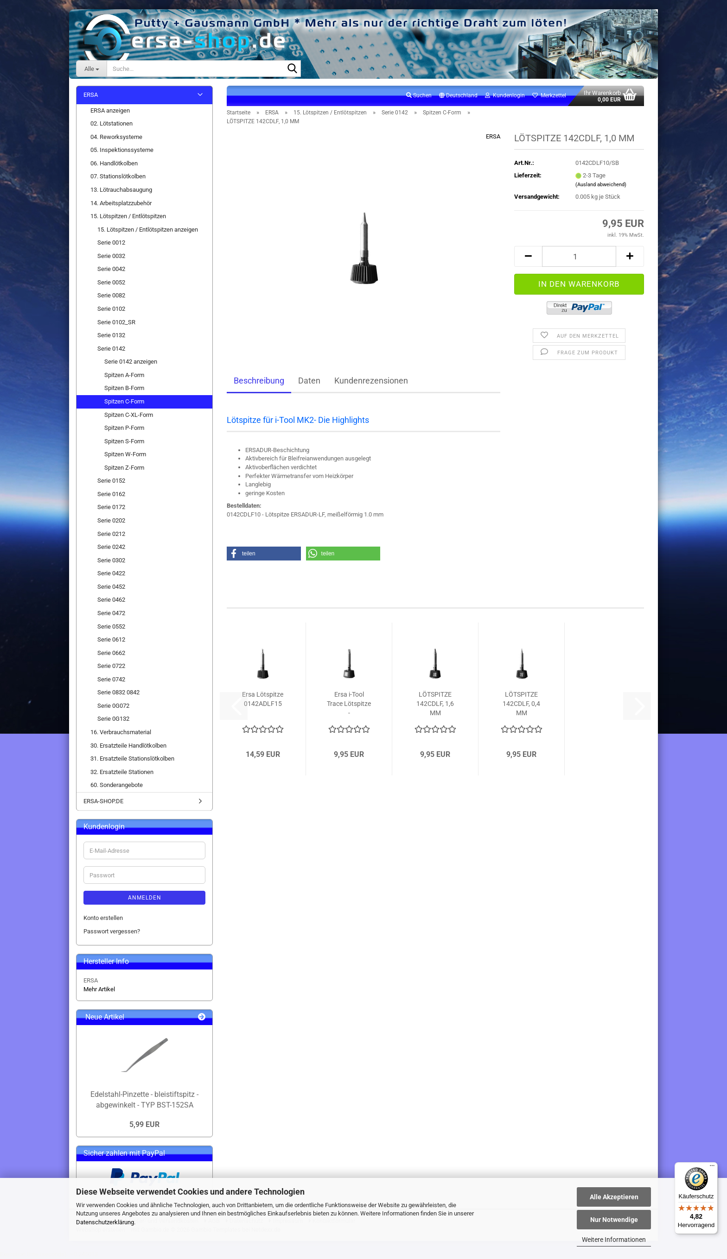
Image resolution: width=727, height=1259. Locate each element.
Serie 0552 (111, 626)
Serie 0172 (111, 507)
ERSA (493, 136)
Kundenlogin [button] (505, 95)
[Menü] (712, 1167)
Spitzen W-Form (125, 454)
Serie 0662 (111, 652)
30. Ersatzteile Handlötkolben (128, 745)
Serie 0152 (111, 480)
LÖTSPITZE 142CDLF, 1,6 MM (435, 704)
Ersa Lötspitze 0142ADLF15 (262, 699)
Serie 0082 (111, 295)
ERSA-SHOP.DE (103, 801)
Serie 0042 (111, 268)
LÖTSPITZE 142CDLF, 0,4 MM (521, 704)
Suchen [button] (419, 95)
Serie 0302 (111, 560)
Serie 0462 (111, 599)
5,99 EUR (144, 1124)
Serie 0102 (111, 308)
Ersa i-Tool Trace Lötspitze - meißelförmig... (349, 704)
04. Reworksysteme (116, 136)
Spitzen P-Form (124, 427)
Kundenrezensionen (371, 380)
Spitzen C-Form (124, 401)
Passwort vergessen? (111, 931)
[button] (458, 96)
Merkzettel (549, 95)
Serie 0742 (111, 679)
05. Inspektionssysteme (121, 149)
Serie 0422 (111, 573)
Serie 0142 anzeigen (130, 361)
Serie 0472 (111, 613)
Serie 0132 (111, 335)
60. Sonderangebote (116, 784)
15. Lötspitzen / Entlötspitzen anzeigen (147, 229)
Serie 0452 (111, 586)
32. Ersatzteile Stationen (121, 771)
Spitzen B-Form (124, 387)
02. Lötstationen (111, 123)
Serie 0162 (111, 494)
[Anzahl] (579, 256)
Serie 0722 (111, 665)
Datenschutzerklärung (105, 1222)
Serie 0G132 (113, 718)
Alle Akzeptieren (614, 1197)
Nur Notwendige (614, 1219)
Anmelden (144, 897)
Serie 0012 (111, 242)
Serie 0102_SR (116, 322)
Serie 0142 (111, 348)
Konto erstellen (103, 917)
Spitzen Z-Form (124, 467)
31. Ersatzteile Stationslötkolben (132, 758)
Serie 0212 (111, 533)
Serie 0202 (111, 520)
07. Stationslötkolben (118, 176)
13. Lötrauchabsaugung (121, 189)
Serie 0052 (111, 282)
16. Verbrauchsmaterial (120, 732)
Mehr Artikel (99, 989)
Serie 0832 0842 (118, 692)
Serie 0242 (111, 546)
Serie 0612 (111, 639)
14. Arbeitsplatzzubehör (121, 203)
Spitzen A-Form (124, 374)
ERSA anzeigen (110, 110)
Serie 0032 (111, 255)
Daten (309, 380)
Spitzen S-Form (124, 441)
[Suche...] (91, 68)
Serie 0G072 (113, 705)
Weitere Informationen (614, 1239)
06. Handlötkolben (114, 163)
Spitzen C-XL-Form (128, 414)
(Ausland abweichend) (600, 185)
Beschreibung (259, 380)
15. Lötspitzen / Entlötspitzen (128, 216)
